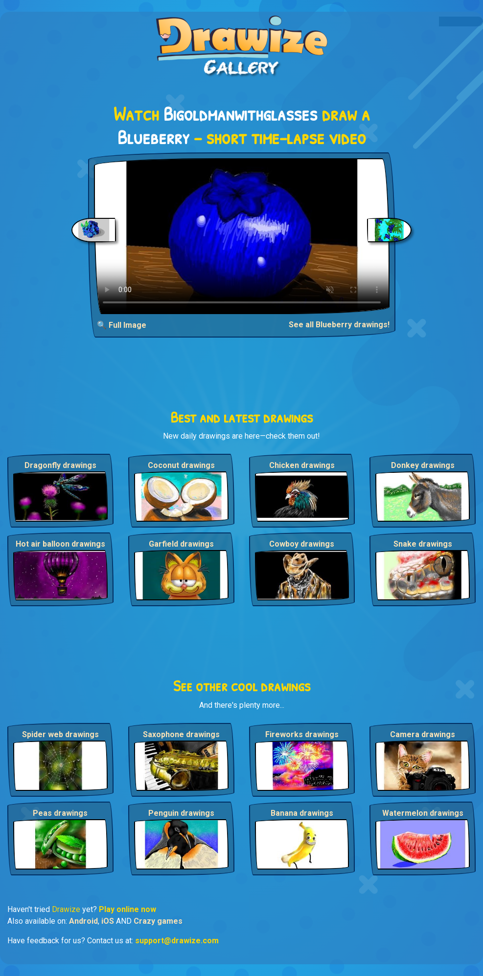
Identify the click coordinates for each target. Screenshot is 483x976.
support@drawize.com (177, 940)
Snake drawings (422, 544)
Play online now (127, 909)
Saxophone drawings (181, 734)
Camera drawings (422, 734)
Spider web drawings (60, 734)
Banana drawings (302, 813)
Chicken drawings (302, 465)
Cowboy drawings (301, 544)
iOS (107, 921)
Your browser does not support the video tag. (242, 236)
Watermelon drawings (422, 813)
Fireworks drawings (302, 734)
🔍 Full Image (121, 325)
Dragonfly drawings (60, 465)
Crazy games (158, 921)
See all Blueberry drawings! (339, 324)
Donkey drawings (423, 465)
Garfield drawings (181, 544)
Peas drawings (60, 813)
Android (83, 921)
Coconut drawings (181, 465)
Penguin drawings (181, 813)
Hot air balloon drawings (60, 544)
